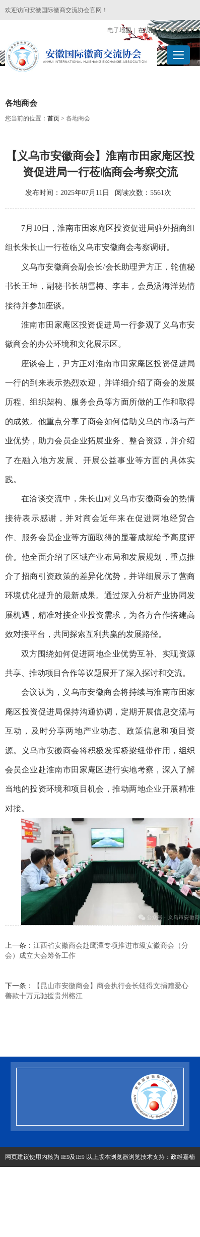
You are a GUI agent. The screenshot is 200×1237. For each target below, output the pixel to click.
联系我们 (180, 30)
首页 (53, 118)
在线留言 (150, 30)
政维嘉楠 (183, 1156)
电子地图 (119, 30)
